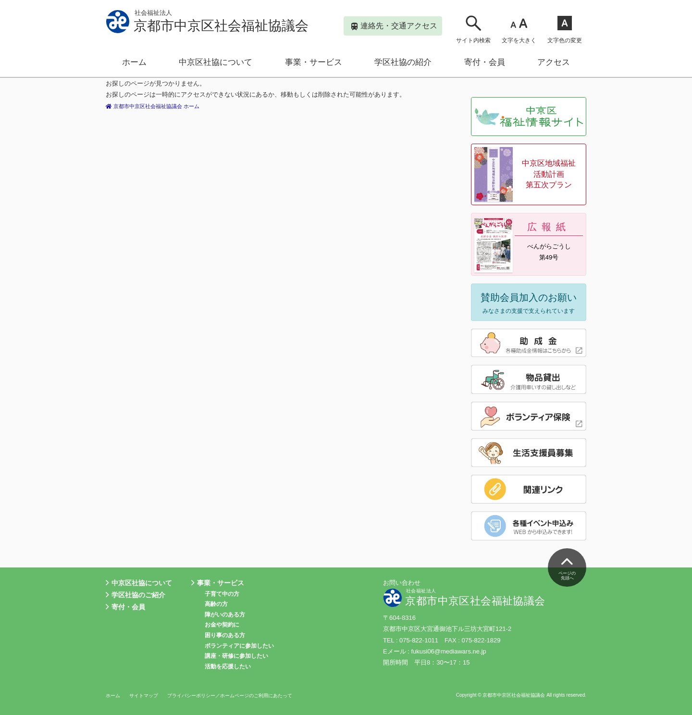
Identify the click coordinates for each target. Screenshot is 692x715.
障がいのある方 (225, 614)
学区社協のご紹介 (135, 595)
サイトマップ (146, 695)
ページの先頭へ (567, 566)
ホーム (134, 62)
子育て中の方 (222, 594)
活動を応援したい (228, 666)
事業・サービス (313, 62)
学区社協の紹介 (403, 62)
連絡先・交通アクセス (394, 27)
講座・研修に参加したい (236, 656)
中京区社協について (215, 62)
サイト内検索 (473, 29)
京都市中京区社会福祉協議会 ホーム (161, 106)
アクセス (553, 62)
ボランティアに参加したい (239, 645)
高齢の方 (216, 604)
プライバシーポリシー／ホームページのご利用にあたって (240, 695)
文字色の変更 (564, 29)
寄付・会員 (484, 62)
